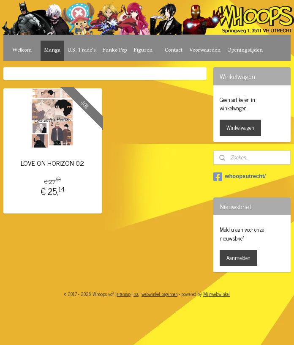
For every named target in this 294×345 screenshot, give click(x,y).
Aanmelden (238, 257)
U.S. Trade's (81, 50)
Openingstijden (245, 50)
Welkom (22, 50)
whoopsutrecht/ (239, 177)
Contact (173, 50)
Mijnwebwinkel (216, 294)
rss (136, 294)
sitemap (124, 294)
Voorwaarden (204, 50)
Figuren (142, 50)
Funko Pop (114, 50)
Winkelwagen (240, 127)
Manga (52, 50)
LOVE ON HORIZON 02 (52, 163)
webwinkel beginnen (159, 294)
